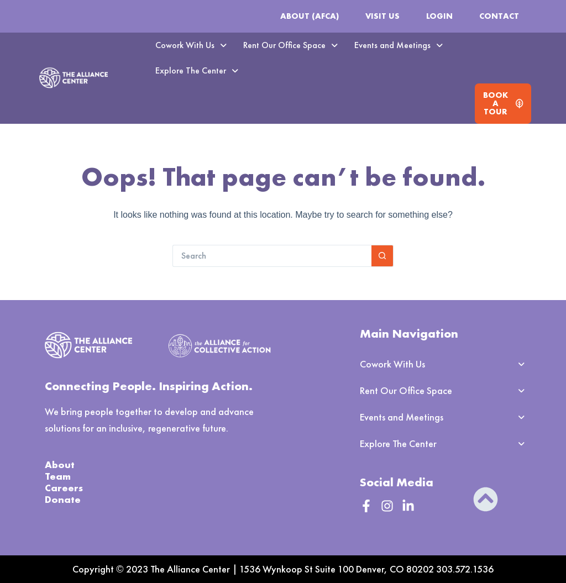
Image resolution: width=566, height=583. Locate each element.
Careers (64, 487)
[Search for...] (271, 256)
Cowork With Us (191, 45)
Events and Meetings (398, 45)
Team (58, 476)
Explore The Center (196, 70)
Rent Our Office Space (290, 45)
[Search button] (382, 256)
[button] (191, 45)
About (60, 464)
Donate (63, 499)
